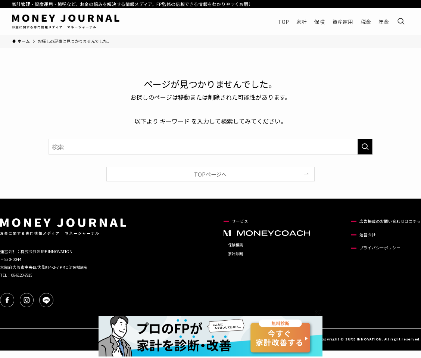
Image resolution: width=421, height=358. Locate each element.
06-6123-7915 (24, 275)
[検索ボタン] (401, 21)
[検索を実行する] (365, 147)
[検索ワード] (210, 147)
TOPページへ (210, 174)
